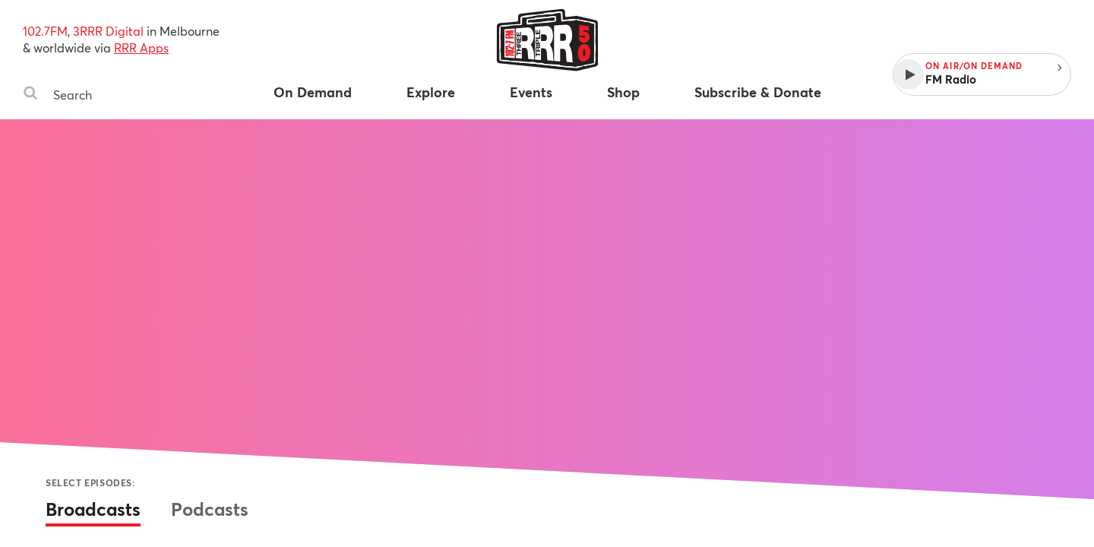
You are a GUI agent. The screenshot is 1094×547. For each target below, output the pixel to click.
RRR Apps (141, 47)
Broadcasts (93, 509)
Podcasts (209, 509)
